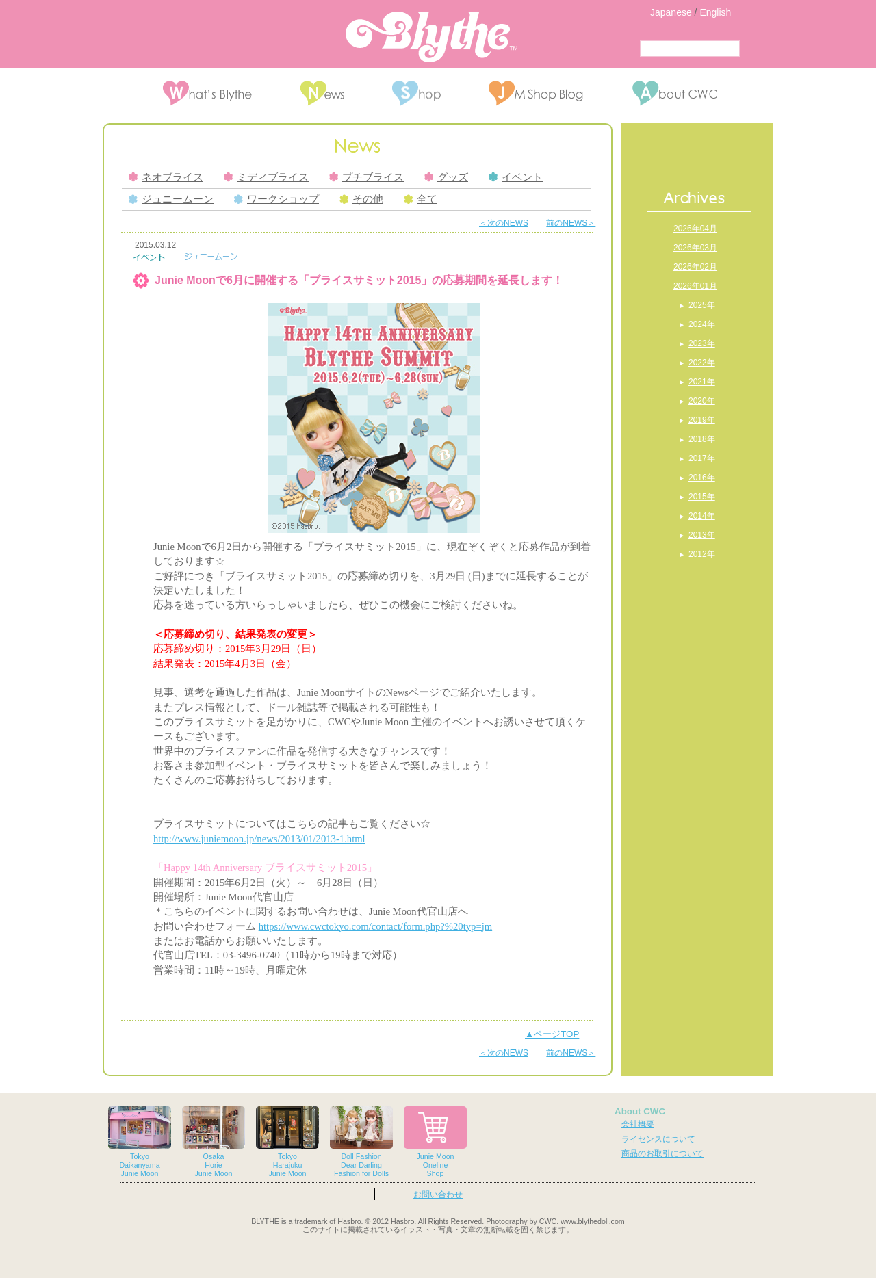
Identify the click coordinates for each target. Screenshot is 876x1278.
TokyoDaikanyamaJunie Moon (139, 1142)
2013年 (701, 535)
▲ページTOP (552, 1034)
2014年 (701, 516)
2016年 (701, 477)
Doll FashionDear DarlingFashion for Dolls (361, 1142)
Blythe (431, 37)
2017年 (701, 458)
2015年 (701, 496)
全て (420, 199)
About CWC (640, 1111)
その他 (361, 199)
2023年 (701, 343)
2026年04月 (695, 228)
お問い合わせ (438, 1194)
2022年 (701, 362)
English (715, 12)
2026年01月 (695, 286)
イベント (516, 177)
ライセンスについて (658, 1139)
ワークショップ (276, 199)
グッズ (446, 177)
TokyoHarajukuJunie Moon (287, 1142)
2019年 (701, 420)
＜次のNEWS (503, 223)
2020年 (701, 401)
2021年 (701, 382)
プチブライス (366, 177)
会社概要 (637, 1124)
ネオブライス (166, 177)
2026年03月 (695, 247)
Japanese (671, 12)
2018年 (701, 439)
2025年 (701, 305)
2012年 (701, 554)
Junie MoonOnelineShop (435, 1142)
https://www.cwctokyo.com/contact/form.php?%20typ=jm (376, 926)
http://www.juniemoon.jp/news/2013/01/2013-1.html (259, 838)
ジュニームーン (171, 199)
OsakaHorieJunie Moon (213, 1142)
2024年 (701, 324)
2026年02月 (695, 267)
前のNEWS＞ (570, 223)
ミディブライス (266, 177)
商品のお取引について (662, 1153)
